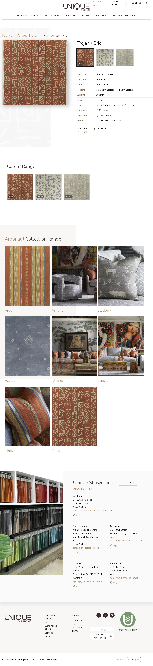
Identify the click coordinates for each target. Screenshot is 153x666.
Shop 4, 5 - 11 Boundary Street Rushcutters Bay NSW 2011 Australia (87, 570)
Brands (22, 16)
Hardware (101, 16)
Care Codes (78, 620)
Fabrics (35, 16)
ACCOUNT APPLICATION (101, 633)
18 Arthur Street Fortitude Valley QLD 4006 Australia (124, 532)
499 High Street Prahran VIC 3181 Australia (119, 569)
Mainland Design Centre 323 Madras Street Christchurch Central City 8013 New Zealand (85, 535)
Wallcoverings (52, 16)
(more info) (82, 131)
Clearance (117, 16)
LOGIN (137, 3)
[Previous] (58, 37)
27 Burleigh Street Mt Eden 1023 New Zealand (82, 502)
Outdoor (76, 615)
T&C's (75, 631)
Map (76, 515)
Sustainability (51, 625)
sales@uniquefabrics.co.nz (86, 547)
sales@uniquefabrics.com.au (124, 578)
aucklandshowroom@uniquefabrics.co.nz (93, 510)
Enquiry (135, 659)
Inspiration (130, 16)
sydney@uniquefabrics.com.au (88, 581)
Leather (86, 16)
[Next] (66, 37)
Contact (49, 632)
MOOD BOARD (120, 3)
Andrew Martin (27, 35)
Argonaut (53, 35)
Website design (31, 659)
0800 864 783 (82, 489)
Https (47, 636)
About (48, 629)
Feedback (122, 659)
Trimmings (71, 16)
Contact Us (126, 483)
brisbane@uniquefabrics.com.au (126, 540)
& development (45, 659)
